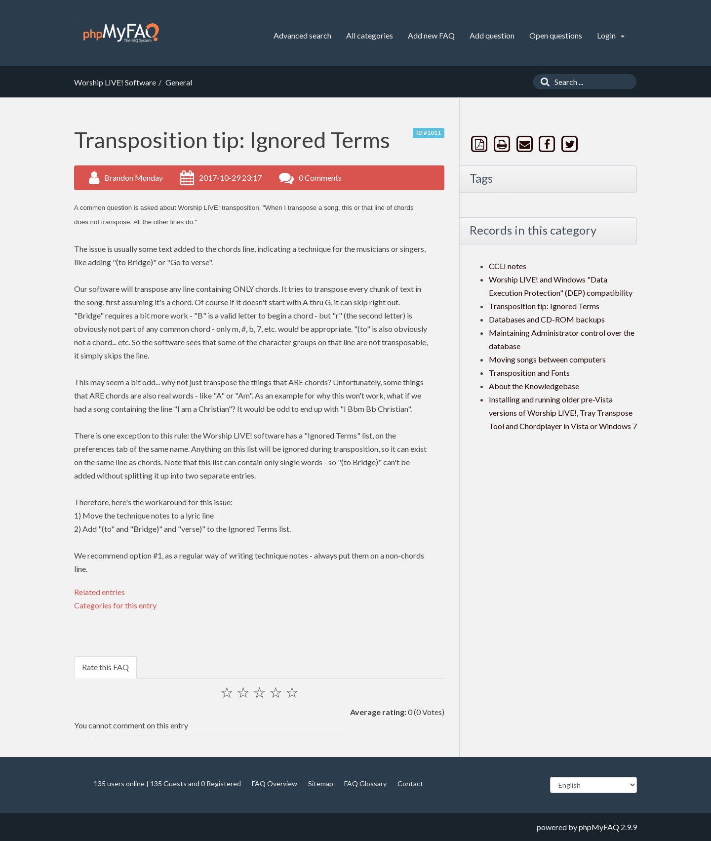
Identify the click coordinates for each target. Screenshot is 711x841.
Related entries (99, 592)
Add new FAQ (431, 35)
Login (611, 35)
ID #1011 (428, 132)
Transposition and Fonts (529, 372)
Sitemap (320, 783)
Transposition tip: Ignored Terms (544, 306)
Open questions (555, 35)
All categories (369, 35)
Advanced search (302, 35)
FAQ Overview (274, 783)
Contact (410, 783)
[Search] (542, 81)
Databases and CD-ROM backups (547, 319)
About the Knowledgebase (534, 386)
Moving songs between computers (547, 359)
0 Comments (320, 177)
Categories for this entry (115, 605)
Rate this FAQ (105, 667)
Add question (492, 35)
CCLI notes (507, 266)
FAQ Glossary (365, 783)
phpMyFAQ (599, 827)
